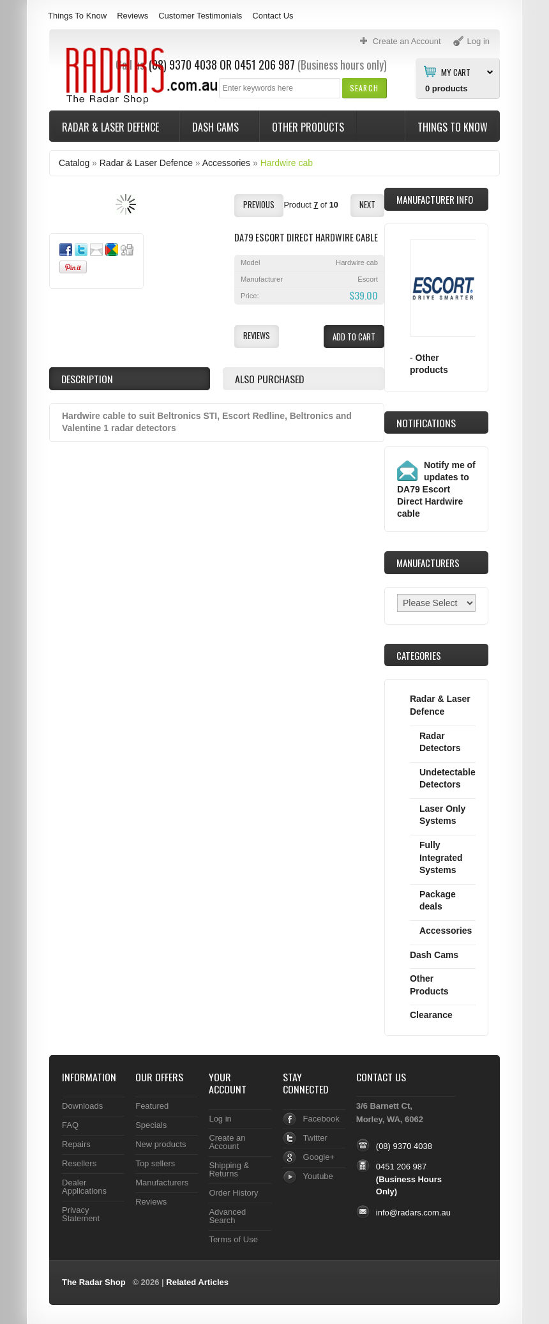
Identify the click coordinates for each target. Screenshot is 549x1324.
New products (160, 1144)
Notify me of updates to (436, 489)
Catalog (74, 163)
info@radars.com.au (413, 1212)
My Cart (455, 71)
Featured (152, 1106)
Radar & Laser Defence (112, 127)
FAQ (70, 1125)
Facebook (321, 1118)
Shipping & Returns (229, 1169)
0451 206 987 (264, 64)
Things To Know (77, 15)
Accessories (226, 163)
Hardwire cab (286, 163)
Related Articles (197, 1282)
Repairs (76, 1144)
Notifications (426, 422)
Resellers (79, 1163)
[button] (364, 88)
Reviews (132, 15)
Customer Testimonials (200, 15)
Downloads (82, 1106)
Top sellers (155, 1163)
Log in (220, 1118)
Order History (233, 1193)
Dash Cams (216, 127)
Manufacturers (161, 1182)
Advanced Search (227, 1216)
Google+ (319, 1157)
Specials (151, 1125)
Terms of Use (233, 1239)
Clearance (431, 1015)
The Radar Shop (94, 1282)
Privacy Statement (81, 1214)
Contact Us (272, 15)
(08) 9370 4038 (404, 1146)
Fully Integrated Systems (441, 857)
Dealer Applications (84, 1187)
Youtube (318, 1176)
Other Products (308, 127)
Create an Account (227, 1142)
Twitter (315, 1138)
